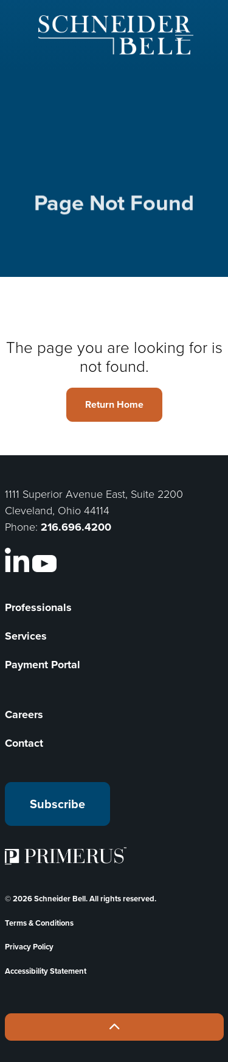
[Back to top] (114, 1027)
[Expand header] (184, 35)
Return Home (114, 404)
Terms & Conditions (39, 923)
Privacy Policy (29, 946)
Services (26, 636)
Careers (24, 714)
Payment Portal (42, 664)
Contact (24, 743)
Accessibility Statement (45, 971)
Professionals (38, 607)
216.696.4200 (76, 527)
